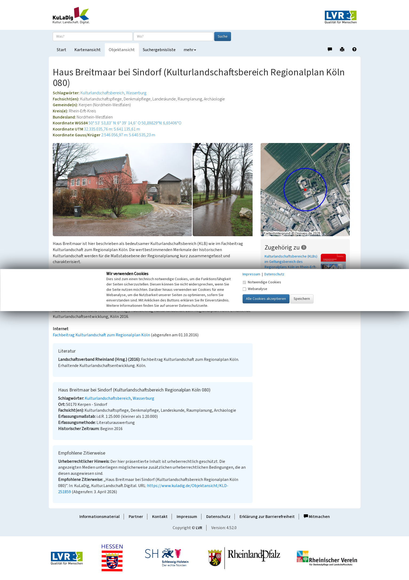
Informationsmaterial (99, 517)
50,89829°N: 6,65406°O (161, 123)
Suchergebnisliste (159, 50)
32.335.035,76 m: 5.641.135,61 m (112, 129)
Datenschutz (218, 517)
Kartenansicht (87, 50)
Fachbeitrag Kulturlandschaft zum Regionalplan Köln (101, 335)
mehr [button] (190, 50)
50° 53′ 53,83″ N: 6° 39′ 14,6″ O (114, 123)
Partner (136, 517)
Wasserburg (136, 93)
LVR (199, 528)
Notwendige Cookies (261, 282)
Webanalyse (254, 289)
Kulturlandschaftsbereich (102, 93)
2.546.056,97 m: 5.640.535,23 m (128, 135)
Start (61, 50)
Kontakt (160, 517)
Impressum (187, 517)
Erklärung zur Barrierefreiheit (267, 517)
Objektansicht (122, 50)
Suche (223, 36)
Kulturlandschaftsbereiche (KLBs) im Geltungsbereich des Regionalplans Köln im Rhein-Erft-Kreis (291, 264)
